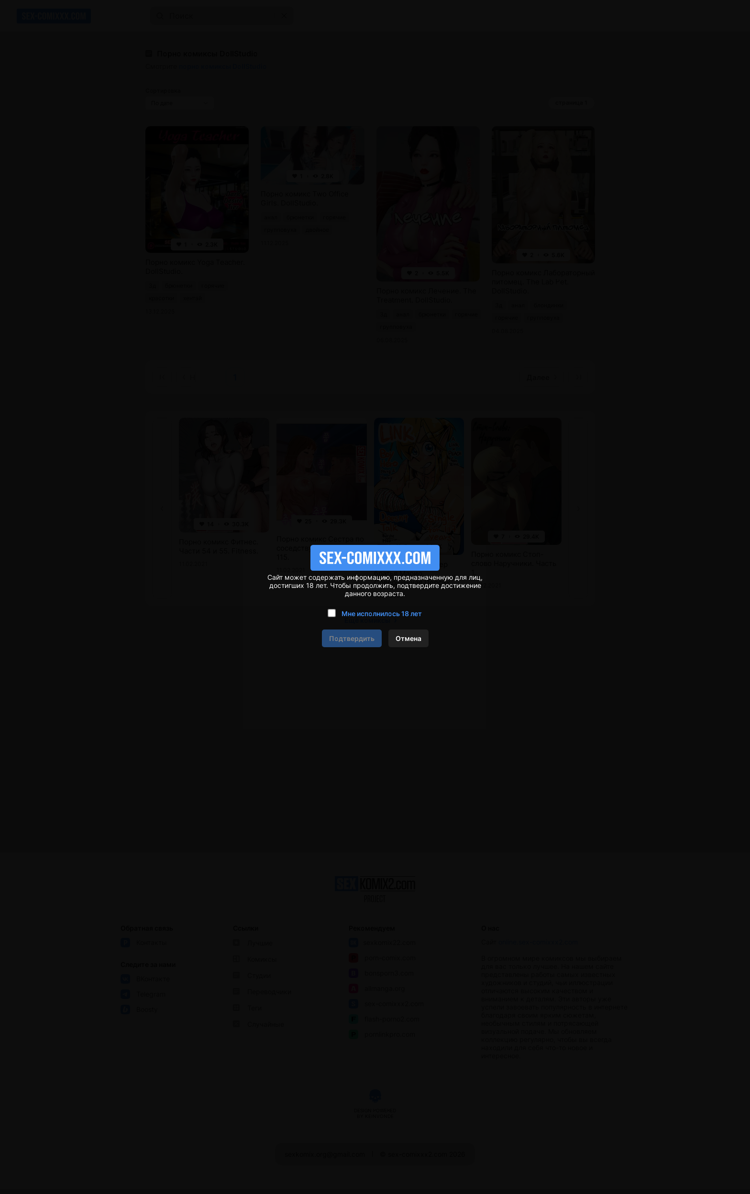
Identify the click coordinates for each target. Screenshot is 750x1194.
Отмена (408, 638)
